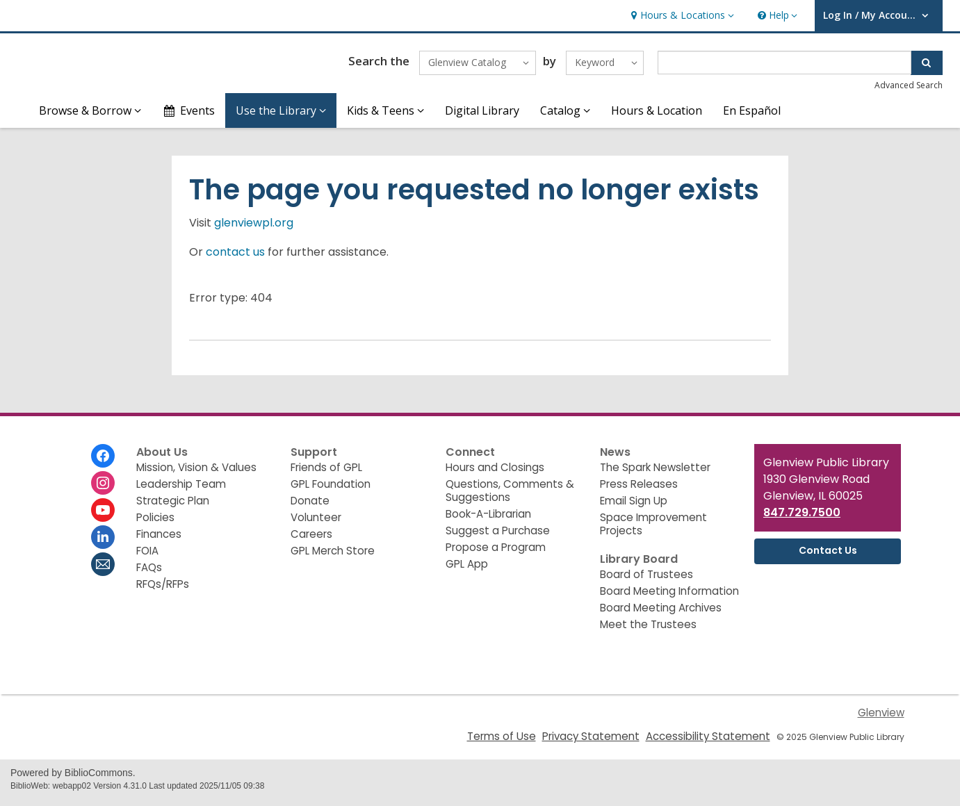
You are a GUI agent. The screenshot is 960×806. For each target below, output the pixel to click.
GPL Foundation (331, 490)
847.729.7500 (801, 519)
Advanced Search (908, 88)
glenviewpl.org (253, 229)
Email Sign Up (633, 507)
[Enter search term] (784, 66)
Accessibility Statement (708, 742)
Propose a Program (496, 553)
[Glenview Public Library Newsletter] (103, 570)
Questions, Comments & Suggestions (510, 497)
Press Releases (639, 490)
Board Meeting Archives (661, 614)
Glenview (881, 719)
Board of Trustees (646, 580)
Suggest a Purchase (498, 536)
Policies (155, 523)
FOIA (147, 557)
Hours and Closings (495, 473)
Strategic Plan (172, 507)
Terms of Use (501, 742)
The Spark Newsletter (655, 473)
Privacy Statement (591, 742)
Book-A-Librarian (488, 520)
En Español (752, 116)
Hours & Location (656, 116)
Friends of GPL (326, 473)
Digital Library (482, 116)
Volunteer (316, 523)
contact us (235, 258)
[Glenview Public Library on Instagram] (103, 489)
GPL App (467, 570)
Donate (310, 507)
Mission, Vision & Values (196, 473)
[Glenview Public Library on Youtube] (103, 516)
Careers (311, 540)
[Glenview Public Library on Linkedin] (103, 543)
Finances (158, 540)
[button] (681, 15)
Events (188, 116)
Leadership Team (181, 490)
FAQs (149, 573)
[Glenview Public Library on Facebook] (103, 462)
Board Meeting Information (669, 597)
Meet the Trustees (648, 630)
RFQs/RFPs (162, 590)
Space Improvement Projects (653, 530)
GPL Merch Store (333, 557)
